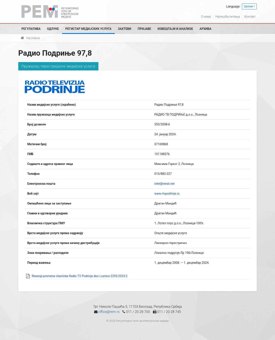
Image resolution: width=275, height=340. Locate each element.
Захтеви (124, 28)
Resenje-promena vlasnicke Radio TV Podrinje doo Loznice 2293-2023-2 (79, 276)
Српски (248, 6)
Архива (205, 28)
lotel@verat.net (164, 183)
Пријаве (144, 28)
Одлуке (53, 28)
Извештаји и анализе (175, 28)
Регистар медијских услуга (88, 28)
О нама (206, 16)
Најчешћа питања (227, 16)
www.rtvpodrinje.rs (167, 193)
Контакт (250, 16)
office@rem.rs (108, 312)
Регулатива (31, 28)
